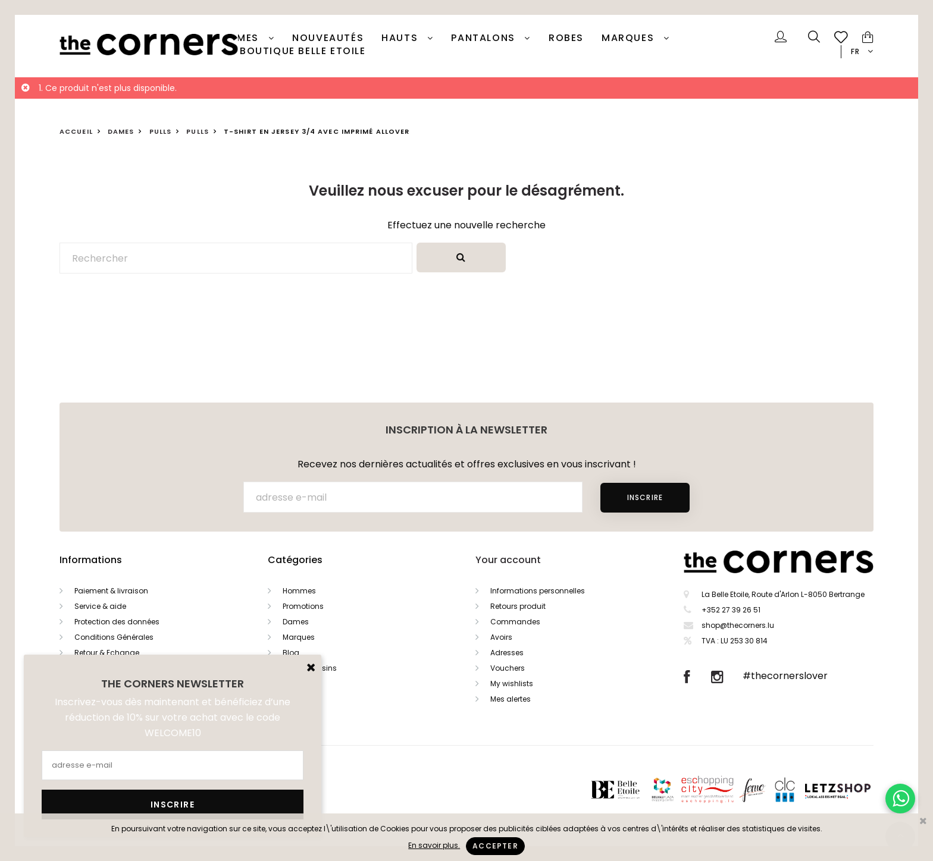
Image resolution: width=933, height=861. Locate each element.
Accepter (495, 846)
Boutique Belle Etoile (303, 51)
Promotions (303, 606)
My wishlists (511, 683)
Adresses (507, 653)
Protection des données (116, 622)
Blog (291, 653)
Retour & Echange (106, 653)
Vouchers (507, 668)
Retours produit (518, 606)
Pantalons (484, 38)
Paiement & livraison (111, 591)
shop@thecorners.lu (738, 625)
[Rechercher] (236, 258)
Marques (630, 38)
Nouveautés (328, 38)
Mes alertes (510, 699)
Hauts (401, 38)
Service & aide (100, 606)
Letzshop (852, 789)
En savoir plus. (434, 845)
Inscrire (645, 497)
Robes (566, 38)
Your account (508, 560)
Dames (242, 38)
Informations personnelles (537, 591)
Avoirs (501, 637)
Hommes (299, 591)
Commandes (515, 622)
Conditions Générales (114, 637)
